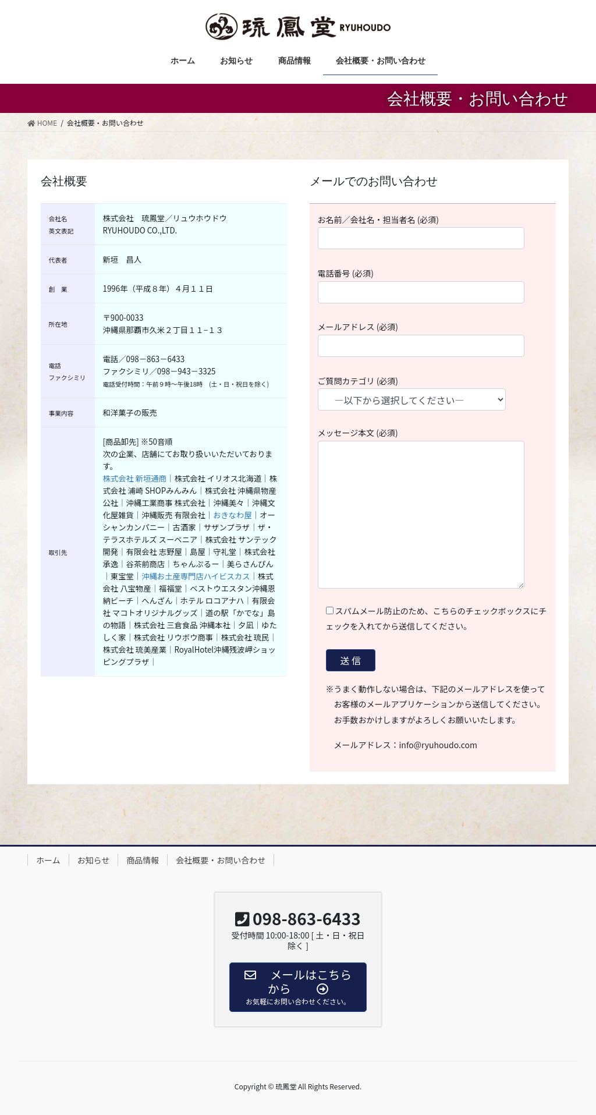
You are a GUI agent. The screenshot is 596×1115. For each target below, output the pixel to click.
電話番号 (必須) (433, 285)
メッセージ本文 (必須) (433, 508)
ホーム (48, 860)
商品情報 (142, 860)
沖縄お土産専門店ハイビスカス (195, 576)
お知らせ (93, 860)
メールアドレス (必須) (433, 339)
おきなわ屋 (232, 515)
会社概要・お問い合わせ (220, 860)
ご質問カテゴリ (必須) (422, 393)
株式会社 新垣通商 (135, 478)
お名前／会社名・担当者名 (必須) (433, 232)
